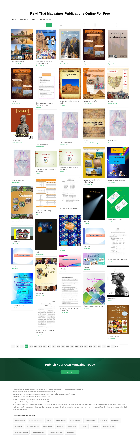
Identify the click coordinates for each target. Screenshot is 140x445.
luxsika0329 (63, 105)
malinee (110, 261)
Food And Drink (110, 25)
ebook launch (18, 426)
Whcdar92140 (40, 66)
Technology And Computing (63, 25)
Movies (99, 25)
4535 (108, 346)
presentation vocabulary (21, 432)
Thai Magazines (45, 19)
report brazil (103, 420)
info (37, 214)
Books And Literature (36, 25)
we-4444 (110, 221)
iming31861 (111, 300)
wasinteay (86, 223)
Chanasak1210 (88, 103)
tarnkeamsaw (111, 182)
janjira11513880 (16, 64)
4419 (81, 346)
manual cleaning (47, 426)
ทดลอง (38, 173)
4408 (31, 346)
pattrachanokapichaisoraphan (92, 143)
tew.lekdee (15, 243)
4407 (26, 346)
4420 (85, 346)
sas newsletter (71, 432)
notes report (95, 426)
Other (34, 19)
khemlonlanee (111, 143)
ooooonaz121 (40, 254)
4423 (99, 346)
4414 (58, 346)
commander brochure (33, 426)
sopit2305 (38, 107)
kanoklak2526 (64, 312)
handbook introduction (39, 432)
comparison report (20, 420)
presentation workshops (35, 420)
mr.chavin (14, 308)
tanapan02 (39, 335)
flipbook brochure (61, 420)
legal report (60, 426)
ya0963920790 (88, 184)
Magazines (24, 19)
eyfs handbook (115, 420)
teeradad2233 (16, 223)
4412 (49, 346)
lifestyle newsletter (75, 420)
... (22, 346)
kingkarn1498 (87, 64)
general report (72, 426)
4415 (63, 346)
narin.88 (62, 171)
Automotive (89, 25)
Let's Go (70, 372)
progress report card (108, 426)
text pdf (49, 420)
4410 (40, 346)
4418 (76, 346)
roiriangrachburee (17, 142)
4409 (35, 346)
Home (14, 19)
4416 (67, 346)
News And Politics (124, 25)
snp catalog (83, 426)
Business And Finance (19, 25)
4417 (72, 346)
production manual (90, 420)
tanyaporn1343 (16, 103)
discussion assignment (55, 432)
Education (79, 25)
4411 (44, 346)
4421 (90, 346)
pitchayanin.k (111, 338)
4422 (95, 346)
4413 (54, 346)
